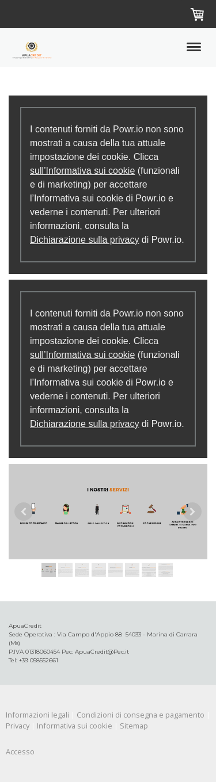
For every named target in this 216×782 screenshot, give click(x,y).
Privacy (17, 725)
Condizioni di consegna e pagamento (140, 714)
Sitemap (134, 725)
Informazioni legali (37, 714)
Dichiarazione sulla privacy (84, 240)
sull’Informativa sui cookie (82, 171)
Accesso (20, 751)
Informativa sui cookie (74, 725)
